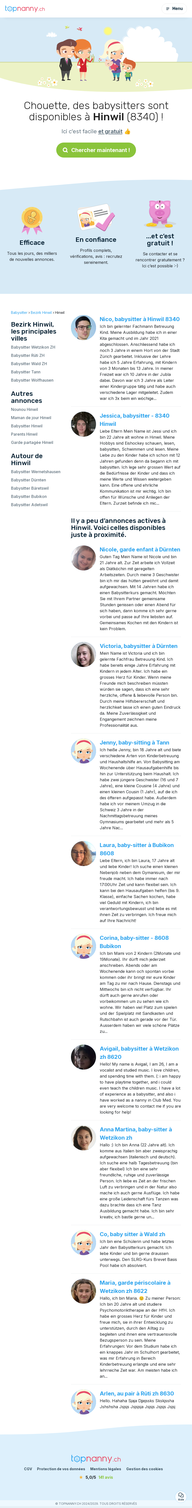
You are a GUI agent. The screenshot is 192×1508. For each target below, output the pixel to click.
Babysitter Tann (25, 371)
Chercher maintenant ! (96, 150)
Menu (174, 8)
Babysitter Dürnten (28, 479)
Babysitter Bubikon (29, 496)
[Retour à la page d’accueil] (25, 8)
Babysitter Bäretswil (30, 488)
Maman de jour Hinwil (31, 417)
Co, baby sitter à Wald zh (132, 1234)
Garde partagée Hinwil (32, 442)
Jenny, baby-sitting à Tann (134, 742)
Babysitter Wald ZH (29, 363)
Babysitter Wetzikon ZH (33, 347)
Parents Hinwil (24, 434)
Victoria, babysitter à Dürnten (139, 646)
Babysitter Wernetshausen (35, 471)
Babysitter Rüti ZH (27, 355)
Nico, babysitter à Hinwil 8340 (140, 319)
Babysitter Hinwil (26, 425)
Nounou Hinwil (24, 409)
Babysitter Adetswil (29, 504)
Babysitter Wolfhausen (32, 380)
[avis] (96, 1477)
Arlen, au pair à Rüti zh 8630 (137, 1393)
